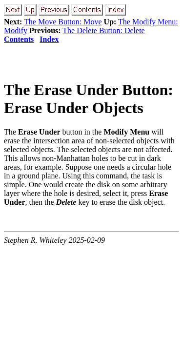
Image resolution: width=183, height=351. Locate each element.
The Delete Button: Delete (103, 30)
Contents (19, 39)
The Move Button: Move (63, 22)
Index (49, 39)
